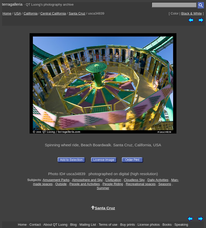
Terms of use (108, 224)
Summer (103, 188)
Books (167, 224)
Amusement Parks (56, 180)
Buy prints (127, 224)
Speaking (181, 224)
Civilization (113, 180)
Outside (61, 184)
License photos (149, 224)
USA (17, 13)
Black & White (191, 13)
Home (7, 13)
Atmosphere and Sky (87, 180)
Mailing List (88, 224)
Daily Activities (157, 180)
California (30, 13)
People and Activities (84, 184)
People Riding (112, 184)
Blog (73, 224)
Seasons (164, 184)
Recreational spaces (141, 184)
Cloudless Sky (134, 180)
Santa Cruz (77, 13)
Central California (53, 13)
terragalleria (12, 4)
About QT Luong (55, 224)
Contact (35, 224)
